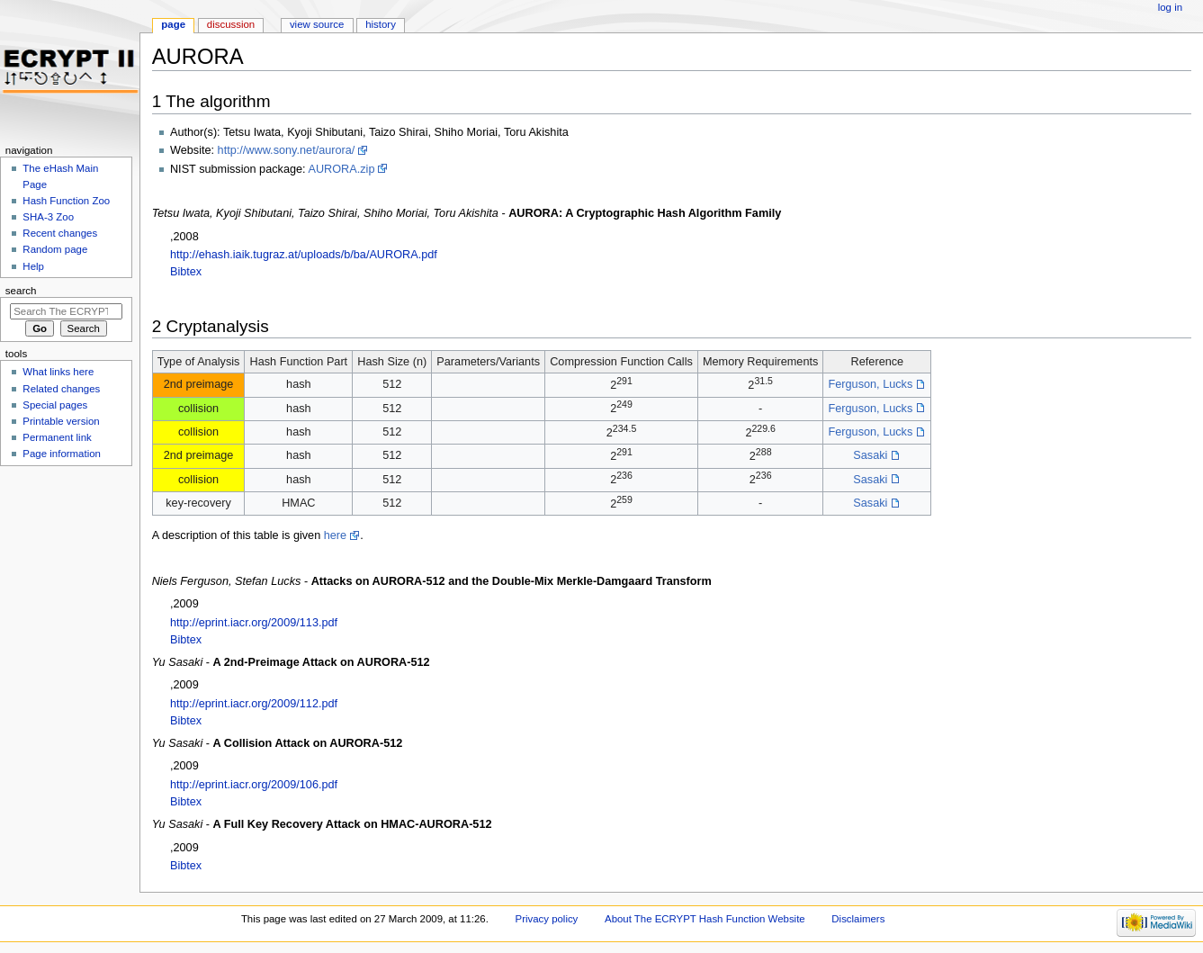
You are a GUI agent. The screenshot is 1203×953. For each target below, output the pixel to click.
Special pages (54, 405)
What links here (58, 371)
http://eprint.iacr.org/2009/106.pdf (253, 784)
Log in (1170, 7)
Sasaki (870, 455)
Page (173, 24)
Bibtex (186, 271)
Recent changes (59, 233)
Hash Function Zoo (66, 200)
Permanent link (56, 437)
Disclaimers (857, 918)
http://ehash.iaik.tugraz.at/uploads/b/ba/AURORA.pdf (303, 254)
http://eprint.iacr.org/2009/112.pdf (253, 703)
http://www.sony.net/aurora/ (286, 150)
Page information (61, 453)
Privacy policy (547, 918)
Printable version (60, 421)
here (335, 535)
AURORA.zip (341, 169)
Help (33, 266)
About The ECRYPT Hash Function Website (705, 918)
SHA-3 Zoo (48, 216)
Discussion (231, 24)
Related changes (61, 388)
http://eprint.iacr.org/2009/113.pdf (253, 622)
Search (21, 290)
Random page (54, 249)
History (380, 24)
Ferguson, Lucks (870, 384)
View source (317, 24)
